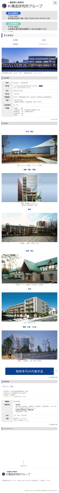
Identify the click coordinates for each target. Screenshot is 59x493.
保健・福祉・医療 (29, 169)
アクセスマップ (43, 44)
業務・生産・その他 (29, 327)
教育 (29, 209)
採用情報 (15, 44)
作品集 (44, 40)
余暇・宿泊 (29, 251)
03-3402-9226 (21, 87)
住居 (29, 289)
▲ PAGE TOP (54, 119)
